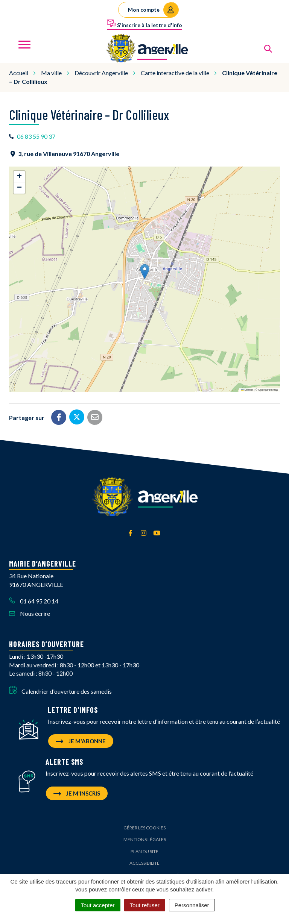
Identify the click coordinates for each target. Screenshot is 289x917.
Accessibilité (144, 863)
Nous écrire (29, 613)
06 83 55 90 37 (36, 136)
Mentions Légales (144, 839)
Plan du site (144, 851)
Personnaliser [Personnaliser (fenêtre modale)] (192, 905)
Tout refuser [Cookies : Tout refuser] (145, 905)
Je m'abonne (81, 741)
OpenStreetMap (268, 389)
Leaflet (247, 389)
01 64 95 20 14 (33, 601)
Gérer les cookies (144, 828)
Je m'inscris (76, 793)
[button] (144, 271)
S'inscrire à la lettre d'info (144, 23)
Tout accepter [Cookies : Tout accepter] (98, 905)
